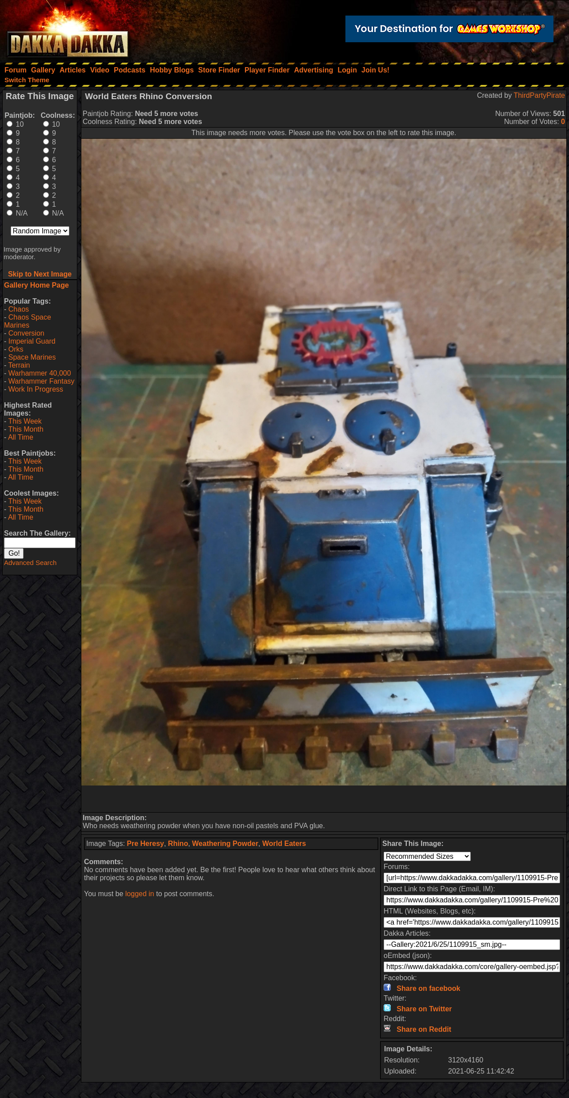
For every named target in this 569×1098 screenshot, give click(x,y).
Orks (16, 349)
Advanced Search (30, 562)
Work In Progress (35, 389)
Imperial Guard (32, 341)
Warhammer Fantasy (41, 381)
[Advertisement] (324, 798)
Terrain (19, 365)
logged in (139, 894)
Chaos (18, 309)
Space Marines (32, 357)
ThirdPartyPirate (539, 95)
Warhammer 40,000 (39, 373)
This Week (24, 421)
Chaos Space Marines (27, 321)
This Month (25, 429)
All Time (20, 437)
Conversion (26, 333)
